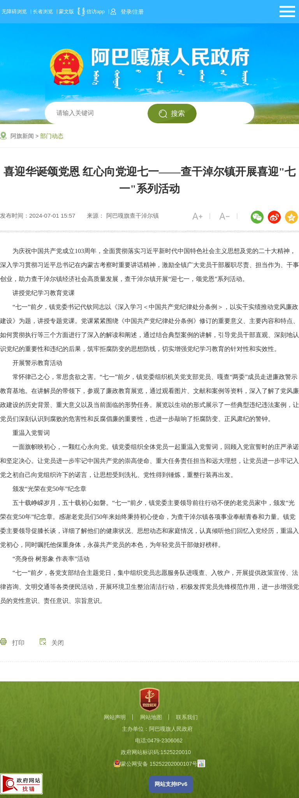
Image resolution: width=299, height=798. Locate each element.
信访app (95, 11)
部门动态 (51, 136)
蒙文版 (66, 11)
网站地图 (151, 717)
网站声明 (115, 717)
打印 (12, 642)
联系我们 (187, 717)
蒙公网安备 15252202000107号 (155, 764)
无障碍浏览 (14, 11)
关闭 (52, 642)
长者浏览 (43, 11)
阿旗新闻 (22, 136)
